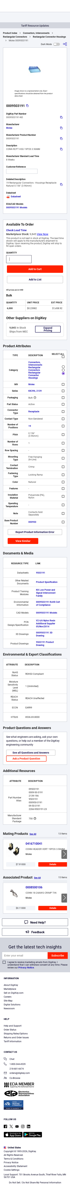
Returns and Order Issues (16, 1037)
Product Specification (46, 582)
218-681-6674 (14, 1068)
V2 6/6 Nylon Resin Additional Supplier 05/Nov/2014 (45, 623)
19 (29, 426)
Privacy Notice (26, 967)
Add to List (35, 279)
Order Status (10, 1029)
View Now (42, 234)
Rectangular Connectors (15, 37)
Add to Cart (35, 269)
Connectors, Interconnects (36, 33)
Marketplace (10, 989)
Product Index (10, 33)
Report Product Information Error (34, 532)
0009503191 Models (16, 207)
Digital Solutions (12, 1004)
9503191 (40, 572)
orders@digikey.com (17, 1073)
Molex (9, 128)
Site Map (8, 1000)
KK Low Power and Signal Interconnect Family (45, 593)
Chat (9, 1059)
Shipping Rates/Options (16, 1033)
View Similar (22, 541)
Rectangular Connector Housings (49, 37)
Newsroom (9, 1008)
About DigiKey (11, 985)
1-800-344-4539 (15, 1064)
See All (32, 834)
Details (52, 864)
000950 (32, 522)
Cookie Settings (11, 1170)
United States (12, 1147)
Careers (7, 997)
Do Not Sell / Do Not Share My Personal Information (35, 1182)
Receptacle (33, 411)
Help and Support (12, 1026)
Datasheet (13, 196)
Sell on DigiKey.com (14, 993)
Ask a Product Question (26, 758)
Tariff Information (12, 1041)
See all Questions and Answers (31, 752)
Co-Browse (12, 1078)
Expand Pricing (47, 329)
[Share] (65, 44)
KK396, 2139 (35, 391)
